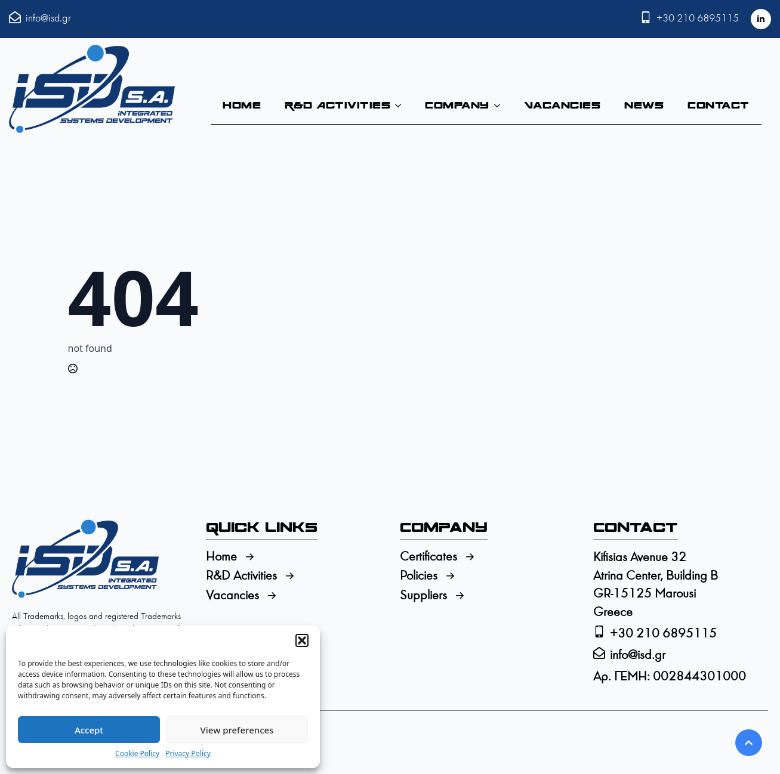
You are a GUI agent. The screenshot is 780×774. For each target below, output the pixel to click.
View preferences (237, 730)
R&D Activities (337, 105)
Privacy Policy (188, 753)
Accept (89, 730)
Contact (718, 105)
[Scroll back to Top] (748, 742)
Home (242, 105)
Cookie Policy (137, 753)
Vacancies (562, 105)
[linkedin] (761, 19)
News (644, 105)
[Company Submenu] (500, 105)
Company (457, 105)
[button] (302, 640)
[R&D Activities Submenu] (401, 105)
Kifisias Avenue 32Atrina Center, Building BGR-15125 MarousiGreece (655, 585)
